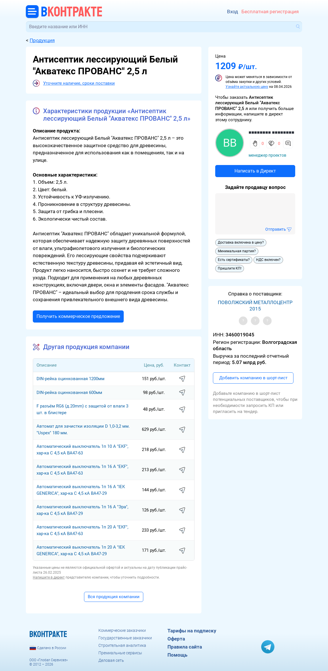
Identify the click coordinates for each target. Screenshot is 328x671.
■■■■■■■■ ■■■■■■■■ (271, 132)
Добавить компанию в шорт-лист (253, 377)
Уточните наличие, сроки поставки (79, 83)
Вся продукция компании (114, 596)
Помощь (177, 655)
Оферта (176, 639)
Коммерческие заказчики (122, 630)
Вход (232, 11)
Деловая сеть (111, 660)
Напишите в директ (49, 577)
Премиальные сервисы (120, 653)
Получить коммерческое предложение (78, 316)
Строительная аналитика (122, 645)
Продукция (42, 40)
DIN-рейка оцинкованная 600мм (69, 392)
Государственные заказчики (125, 638)
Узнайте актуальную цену (247, 87)
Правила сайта (184, 647)
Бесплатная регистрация (270, 11)
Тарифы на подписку (191, 631)
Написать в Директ (255, 171)
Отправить (275, 229)
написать (182, 379)
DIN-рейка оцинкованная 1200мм (70, 378)
